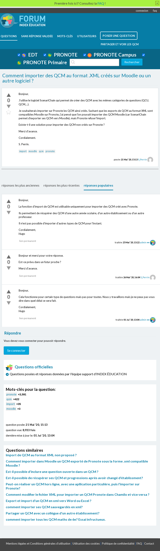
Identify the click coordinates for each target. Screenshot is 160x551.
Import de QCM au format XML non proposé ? (41, 455)
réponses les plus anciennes (20, 185)
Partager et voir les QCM (120, 44)
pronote (50, 151)
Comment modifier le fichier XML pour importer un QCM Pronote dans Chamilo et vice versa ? (77, 494)
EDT (30, 55)
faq (155, 10)
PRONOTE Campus (111, 55)
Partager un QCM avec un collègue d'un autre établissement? (52, 513)
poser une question (119, 35)
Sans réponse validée (37, 36)
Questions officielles (29, 366)
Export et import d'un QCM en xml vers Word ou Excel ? (48, 501)
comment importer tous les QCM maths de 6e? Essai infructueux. (56, 519)
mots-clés (65, 36)
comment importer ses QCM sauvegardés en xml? (44, 507)
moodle (33, 151)
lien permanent (27, 241)
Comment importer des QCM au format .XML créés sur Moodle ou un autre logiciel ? (76, 78)
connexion (142, 10)
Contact (149, 543)
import (23, 151)
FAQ (139, 543)
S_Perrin (142, 159)
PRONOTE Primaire (42, 62)
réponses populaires (98, 185)
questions (9, 36)
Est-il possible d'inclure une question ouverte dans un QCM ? (52, 472)
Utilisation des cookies (86, 543)
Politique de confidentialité (118, 543)
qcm (41, 151)
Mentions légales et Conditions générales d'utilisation (38, 543)
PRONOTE (63, 55)
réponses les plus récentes (62, 185)
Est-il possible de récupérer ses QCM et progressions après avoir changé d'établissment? (74, 478)
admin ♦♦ (144, 242)
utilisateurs (86, 36)
